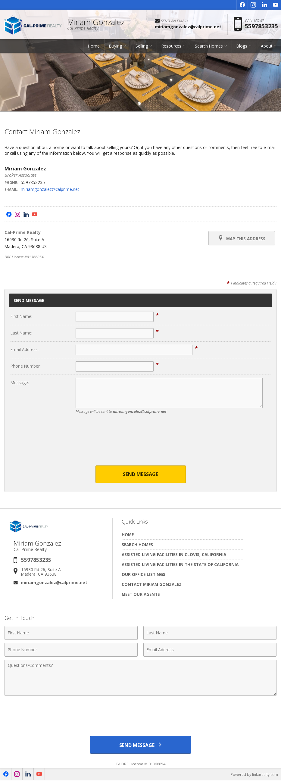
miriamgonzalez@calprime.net (50, 189)
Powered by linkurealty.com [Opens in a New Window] (254, 774)
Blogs (241, 46)
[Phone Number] (71, 650)
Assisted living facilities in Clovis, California (174, 554)
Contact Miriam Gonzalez (152, 584)
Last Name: (21, 333)
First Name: (21, 316)
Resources (171, 46)
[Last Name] (209, 633)
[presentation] (140, 443)
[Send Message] (140, 745)
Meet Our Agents (141, 594)
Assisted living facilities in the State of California (180, 564)
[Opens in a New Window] (242, 5)
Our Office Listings (143, 574)
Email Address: (25, 349)
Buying (115, 46)
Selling (142, 46)
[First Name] (71, 633)
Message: (20, 382)
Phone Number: (26, 366)
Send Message (141, 474)
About (266, 46)
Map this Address (241, 238)
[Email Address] (209, 650)
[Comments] (140, 678)
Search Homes (209, 46)
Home (94, 46)
